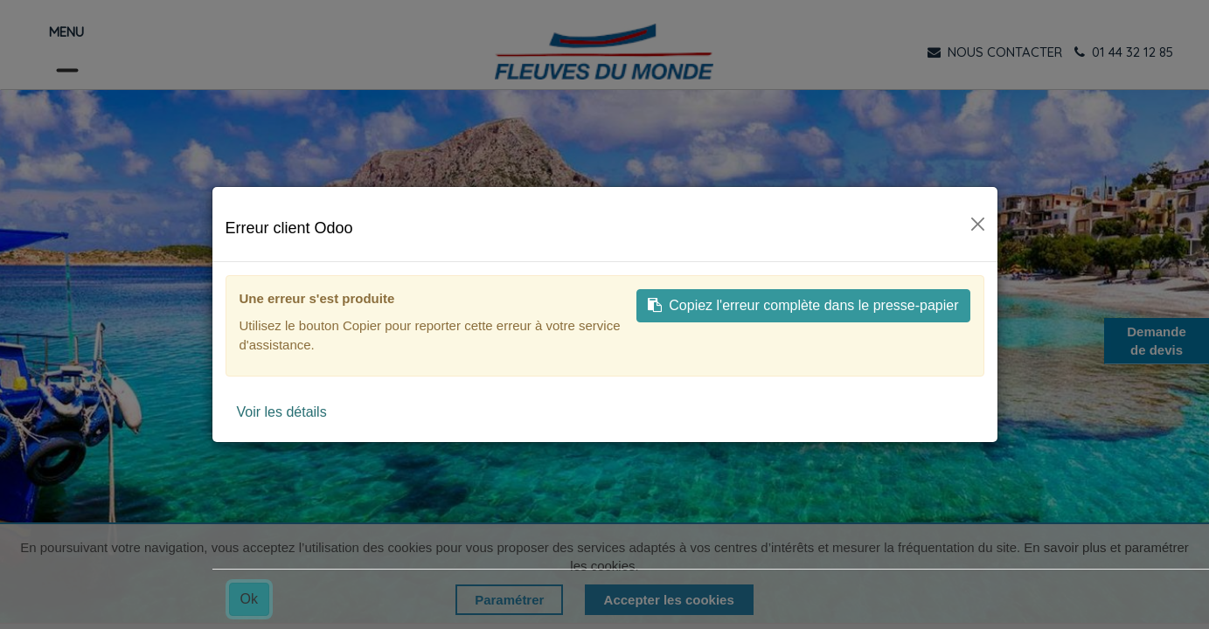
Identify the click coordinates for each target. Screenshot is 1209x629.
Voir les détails (282, 411)
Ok (249, 598)
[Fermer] (977, 224)
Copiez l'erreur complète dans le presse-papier (803, 305)
